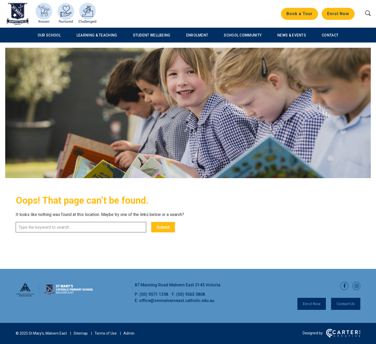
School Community (243, 35)
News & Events (291, 35)
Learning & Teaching (97, 35)
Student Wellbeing (152, 35)
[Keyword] (81, 227)
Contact (330, 35)
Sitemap (81, 333)
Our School (49, 35)
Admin (129, 333)
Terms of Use (106, 333)
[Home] (55, 295)
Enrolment (197, 35)
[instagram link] (354, 286)
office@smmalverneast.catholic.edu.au (176, 300)
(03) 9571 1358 (154, 294)
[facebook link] (342, 286)
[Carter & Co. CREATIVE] (343, 337)
